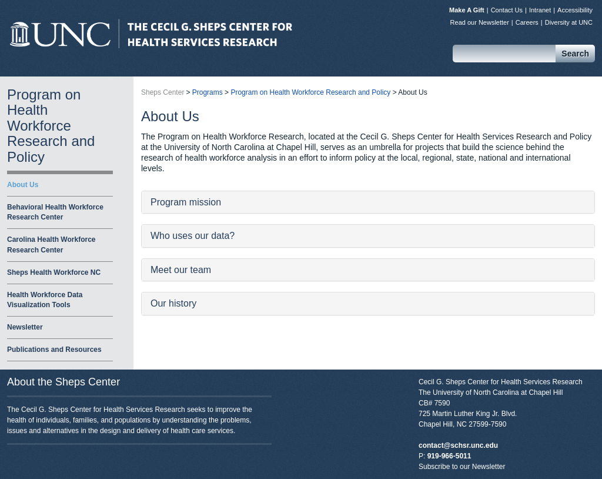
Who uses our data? (192, 236)
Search (575, 53)
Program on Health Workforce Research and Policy (51, 126)
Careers (527, 22)
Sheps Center (151, 33)
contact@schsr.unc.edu (458, 445)
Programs (207, 92)
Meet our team (180, 270)
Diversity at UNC (569, 22)
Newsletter (25, 327)
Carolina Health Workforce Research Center (51, 244)
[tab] (368, 202)
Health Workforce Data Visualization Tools (44, 300)
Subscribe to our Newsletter (462, 467)
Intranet (540, 10)
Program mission (185, 202)
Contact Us (507, 10)
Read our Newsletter (479, 22)
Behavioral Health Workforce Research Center (55, 212)
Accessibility (575, 10)
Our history (173, 303)
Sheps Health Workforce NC (54, 272)
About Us (22, 185)
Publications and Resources (54, 349)
